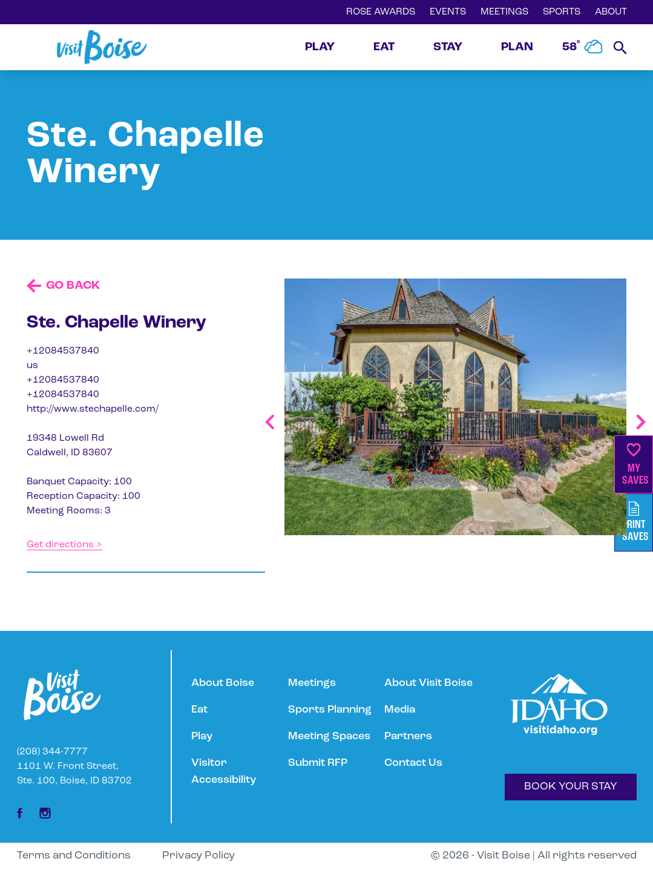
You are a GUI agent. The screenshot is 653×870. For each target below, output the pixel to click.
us (32, 366)
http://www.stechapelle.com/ (93, 409)
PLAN (517, 47)
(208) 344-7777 (52, 752)
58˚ (582, 47)
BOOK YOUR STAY (570, 787)
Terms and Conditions (74, 856)
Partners (408, 736)
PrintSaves (635, 522)
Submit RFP (317, 763)
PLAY (320, 47)
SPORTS (561, 12)
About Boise (222, 683)
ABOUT (611, 12)
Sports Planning (330, 710)
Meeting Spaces (329, 736)
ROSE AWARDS (380, 12)
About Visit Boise (428, 683)
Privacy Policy (198, 856)
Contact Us (413, 763)
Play (201, 736)
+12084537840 (63, 351)
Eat (199, 710)
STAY (447, 47)
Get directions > (64, 545)
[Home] (102, 47)
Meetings (312, 683)
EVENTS (448, 12)
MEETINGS (504, 12)
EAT (384, 47)
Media (399, 710)
